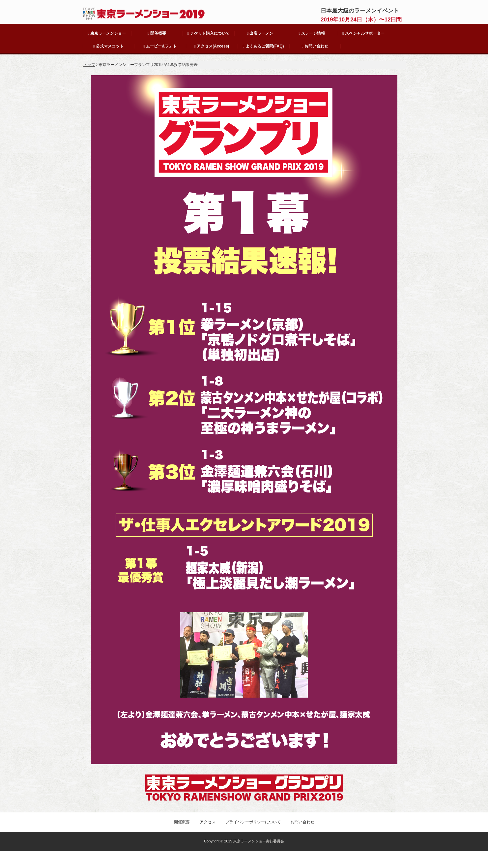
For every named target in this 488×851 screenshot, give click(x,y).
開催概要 (157, 33)
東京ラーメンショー (107, 33)
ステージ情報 (312, 33)
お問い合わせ (315, 46)
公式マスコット (108, 46)
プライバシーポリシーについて (253, 822)
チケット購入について (208, 33)
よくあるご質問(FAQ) (263, 46)
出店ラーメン (260, 33)
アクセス (207, 822)
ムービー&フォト (160, 46)
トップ (89, 64)
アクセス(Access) (211, 46)
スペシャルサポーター (363, 33)
